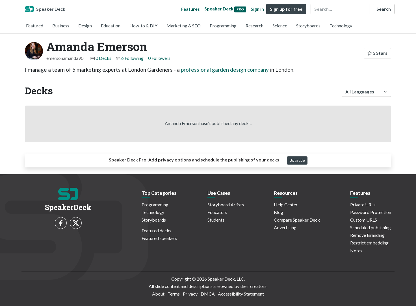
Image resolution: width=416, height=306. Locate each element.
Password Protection (370, 212)
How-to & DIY (143, 25)
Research (254, 25)
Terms (174, 293)
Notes (356, 250)
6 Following (132, 58)
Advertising (285, 227)
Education (110, 25)
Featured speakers (159, 238)
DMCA (208, 293)
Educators (217, 212)
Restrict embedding (369, 242)
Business (60, 25)
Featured (34, 25)
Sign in (257, 9)
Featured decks (156, 230)
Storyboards (308, 25)
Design (85, 25)
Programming (223, 25)
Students (215, 219)
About (158, 293)
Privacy (190, 293)
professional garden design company (225, 69)
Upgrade (297, 160)
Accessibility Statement (241, 293)
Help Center (286, 204)
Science (279, 25)
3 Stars (377, 53)
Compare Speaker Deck (297, 219)
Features (190, 9)
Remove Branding (367, 235)
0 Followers (159, 58)
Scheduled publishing (370, 227)
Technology (341, 25)
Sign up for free (286, 9)
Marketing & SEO (183, 25)
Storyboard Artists (225, 204)
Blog (278, 212)
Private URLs (363, 204)
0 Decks (103, 58)
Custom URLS (363, 219)
